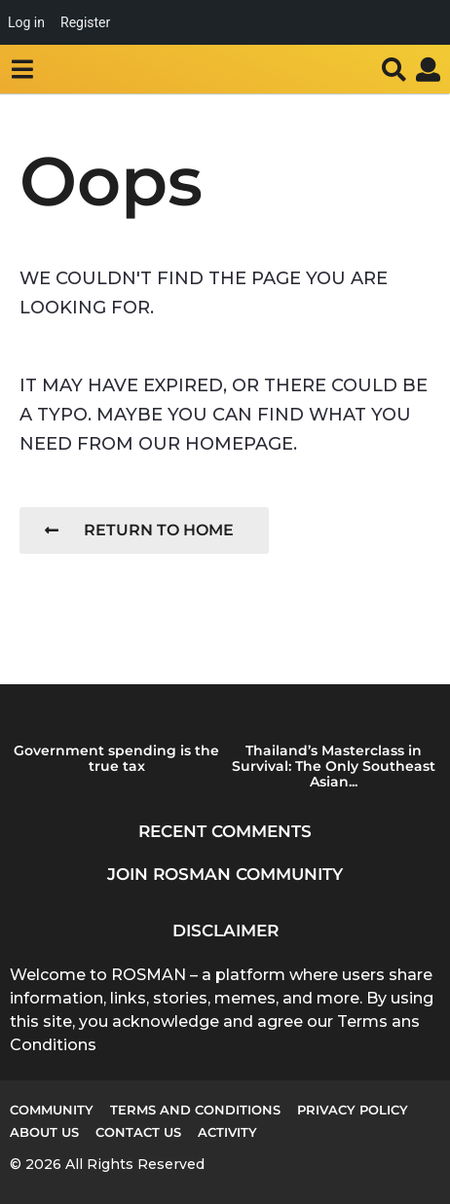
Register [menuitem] (85, 22)
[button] (22, 69)
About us (44, 1132)
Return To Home (139, 530)
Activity (227, 1132)
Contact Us (138, 1132)
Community (52, 1109)
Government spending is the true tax (116, 758)
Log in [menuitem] (26, 22)
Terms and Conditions (195, 1109)
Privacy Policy (352, 1109)
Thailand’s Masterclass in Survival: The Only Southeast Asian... (333, 766)
